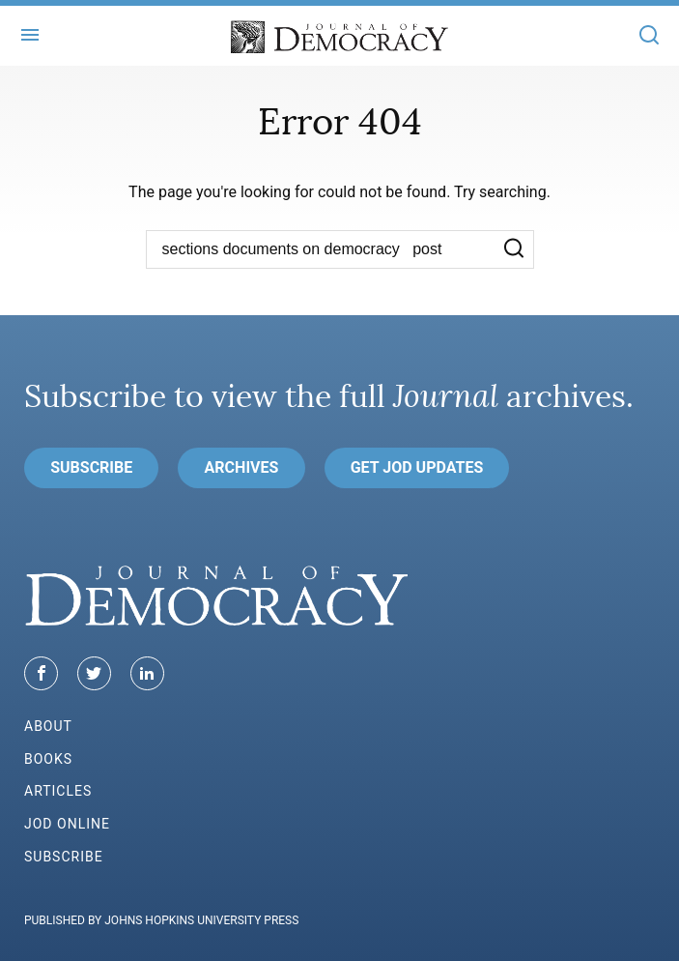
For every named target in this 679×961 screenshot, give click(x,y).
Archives (242, 467)
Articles (58, 791)
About (48, 726)
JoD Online (67, 823)
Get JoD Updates (417, 467)
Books (48, 759)
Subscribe (91, 467)
